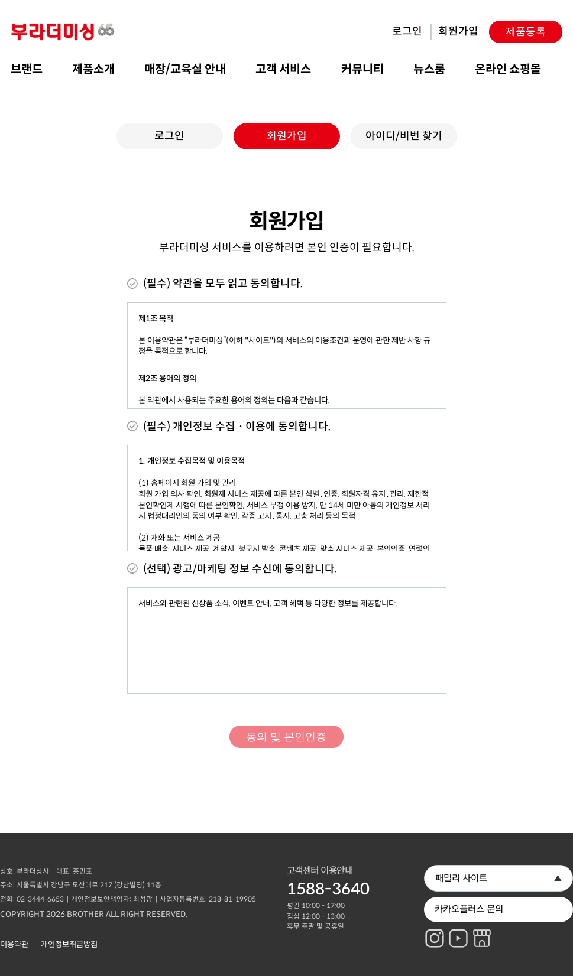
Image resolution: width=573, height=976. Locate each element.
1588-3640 (328, 881)
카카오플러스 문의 (469, 901)
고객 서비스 (283, 61)
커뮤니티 (362, 61)
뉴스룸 (429, 61)
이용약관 (14, 936)
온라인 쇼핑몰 (508, 61)
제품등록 (526, 24)
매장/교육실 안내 (185, 61)
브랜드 (27, 61)
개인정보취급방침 (69, 936)
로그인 (407, 23)
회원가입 (458, 23)
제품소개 (93, 61)
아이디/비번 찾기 (403, 127)
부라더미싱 (64, 24)
